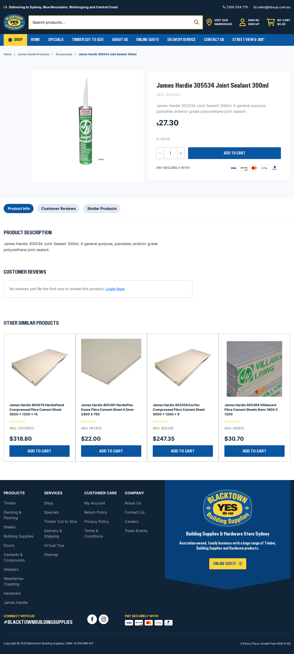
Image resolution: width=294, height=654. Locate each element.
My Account (94, 503)
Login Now (115, 288)
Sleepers (11, 569)
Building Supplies (18, 536)
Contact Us (214, 40)
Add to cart (234, 153)
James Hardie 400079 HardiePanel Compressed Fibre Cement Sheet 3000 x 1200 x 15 (36, 409)
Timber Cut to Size (60, 521)
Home (35, 40)
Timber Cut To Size (88, 40)
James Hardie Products (33, 54)
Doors (9, 545)
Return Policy (95, 512)
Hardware (12, 593)
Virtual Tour (54, 545)
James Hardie (16, 602)
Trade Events (136, 530)
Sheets (9, 527)
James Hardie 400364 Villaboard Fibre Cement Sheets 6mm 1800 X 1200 (251, 409)
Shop (48, 503)
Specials (55, 40)
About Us (120, 40)
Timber (10, 503)
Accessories (64, 54)
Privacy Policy (96, 521)
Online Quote (147, 40)
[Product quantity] (170, 153)
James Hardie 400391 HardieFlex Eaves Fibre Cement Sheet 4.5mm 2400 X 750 (107, 409)
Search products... (49, 22)
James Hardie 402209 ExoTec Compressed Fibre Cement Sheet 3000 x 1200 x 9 (179, 409)
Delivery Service (181, 40)
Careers (131, 521)
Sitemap (51, 554)
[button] (15, 40)
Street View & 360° (248, 40)
